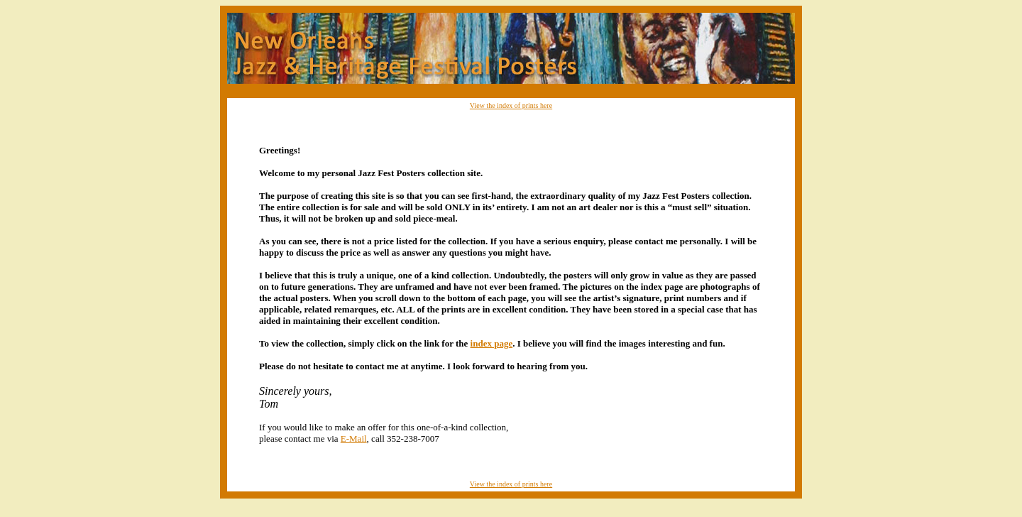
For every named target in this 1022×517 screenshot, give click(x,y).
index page (492, 343)
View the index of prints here (511, 105)
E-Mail (354, 438)
